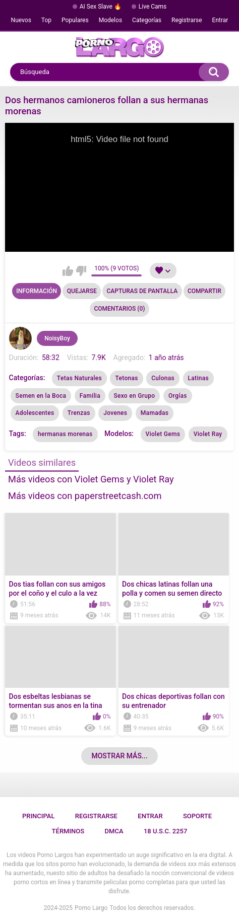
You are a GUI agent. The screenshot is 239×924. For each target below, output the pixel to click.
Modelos (110, 20)
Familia (90, 395)
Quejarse (82, 291)
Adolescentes (35, 412)
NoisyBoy (57, 338)
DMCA (114, 831)
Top (46, 20)
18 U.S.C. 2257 (166, 831)
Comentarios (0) (119, 308)
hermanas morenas (65, 434)
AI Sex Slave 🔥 (101, 6)
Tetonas (126, 378)
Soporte (197, 816)
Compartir (204, 291)
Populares (75, 20)
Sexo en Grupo (134, 395)
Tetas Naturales (79, 378)
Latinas (198, 378)
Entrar (220, 20)
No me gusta (81, 271)
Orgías (177, 395)
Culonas (162, 378)
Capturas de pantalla (142, 291)
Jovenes (115, 412)
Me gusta (68, 271)
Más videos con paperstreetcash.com (84, 495)
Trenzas (79, 412)
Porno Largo (91, 907)
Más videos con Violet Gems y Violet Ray (91, 479)
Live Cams (153, 6)
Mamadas (154, 412)
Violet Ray (208, 434)
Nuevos (21, 20)
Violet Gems (163, 434)
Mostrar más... (119, 756)
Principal (38, 816)
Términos (68, 831)
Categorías (146, 20)
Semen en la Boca (41, 395)
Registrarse (186, 20)
